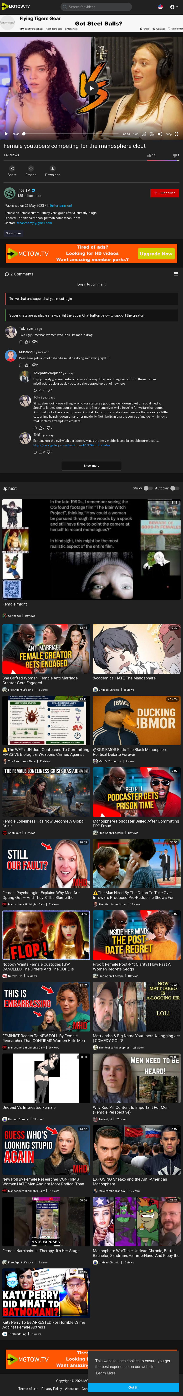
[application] (91, 88)
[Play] (6, 134)
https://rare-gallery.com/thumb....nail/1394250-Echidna (71, 445)
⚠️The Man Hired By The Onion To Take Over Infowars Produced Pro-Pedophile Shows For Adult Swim (133, 897)
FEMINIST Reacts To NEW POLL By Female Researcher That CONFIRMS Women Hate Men (43, 1038)
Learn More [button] (106, 1373)
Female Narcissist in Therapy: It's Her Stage (41, 1250)
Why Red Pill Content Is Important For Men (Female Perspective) (130, 1110)
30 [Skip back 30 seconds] (144, 134)
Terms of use (28, 1389)
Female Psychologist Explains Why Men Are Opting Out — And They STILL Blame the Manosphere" (41, 897)
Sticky (137, 488)
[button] (160, 6)
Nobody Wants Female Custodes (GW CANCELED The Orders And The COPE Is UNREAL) (38, 969)
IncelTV (26, 190)
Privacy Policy (51, 1389)
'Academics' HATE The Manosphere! (125, 678)
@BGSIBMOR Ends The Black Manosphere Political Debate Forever (130, 752)
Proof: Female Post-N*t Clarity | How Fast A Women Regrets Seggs (132, 966)
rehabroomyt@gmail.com (34, 223)
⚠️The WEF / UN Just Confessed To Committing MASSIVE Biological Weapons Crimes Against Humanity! (45, 754)
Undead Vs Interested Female (29, 1107)
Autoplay (162, 488)
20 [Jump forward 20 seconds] (152, 134)
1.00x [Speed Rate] (136, 134)
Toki (22, 328)
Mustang (26, 352)
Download (53, 171)
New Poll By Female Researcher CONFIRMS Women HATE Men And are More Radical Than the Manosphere (43, 1184)
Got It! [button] (133, 1387)
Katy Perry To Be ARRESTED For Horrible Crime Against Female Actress (43, 1324)
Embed (31, 171)
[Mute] (160, 134)
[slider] (71, 133)
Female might (14, 604)
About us (72, 1389)
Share (12, 171)
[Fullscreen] (176, 134)
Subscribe (164, 193)
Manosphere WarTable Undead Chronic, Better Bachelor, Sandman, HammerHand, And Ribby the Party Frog (136, 1255)
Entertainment (61, 205)
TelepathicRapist (46, 373)
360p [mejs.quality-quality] (169, 134)
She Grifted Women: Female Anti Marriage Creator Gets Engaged (40, 680)
